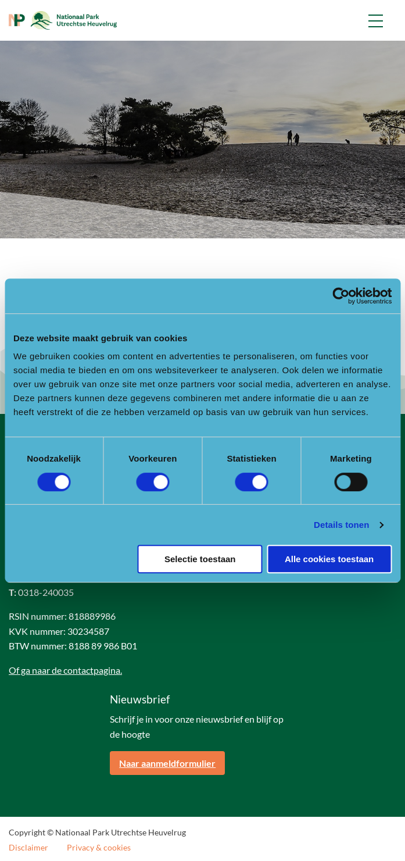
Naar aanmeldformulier (167, 763)
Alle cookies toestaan (329, 559)
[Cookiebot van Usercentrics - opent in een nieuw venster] (341, 296)
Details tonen (341, 525)
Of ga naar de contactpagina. (65, 670)
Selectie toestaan (200, 559)
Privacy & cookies (99, 848)
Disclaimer (28, 848)
